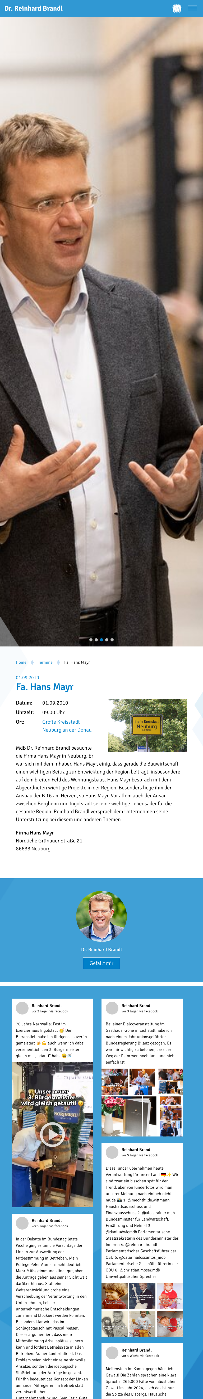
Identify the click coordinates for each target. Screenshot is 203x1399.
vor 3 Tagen (130, 1011)
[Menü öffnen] (192, 8)
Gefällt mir (101, 963)
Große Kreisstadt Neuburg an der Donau (67, 726)
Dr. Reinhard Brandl (101, 949)
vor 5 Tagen (130, 1155)
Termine (45, 662)
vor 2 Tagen (40, 1011)
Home (21, 662)
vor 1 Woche (131, 1356)
